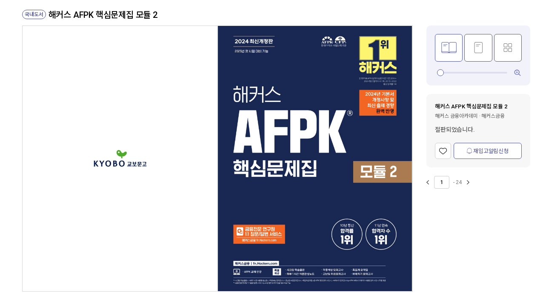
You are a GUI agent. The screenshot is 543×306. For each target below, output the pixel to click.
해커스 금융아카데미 (456, 116)
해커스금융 (492, 116)
